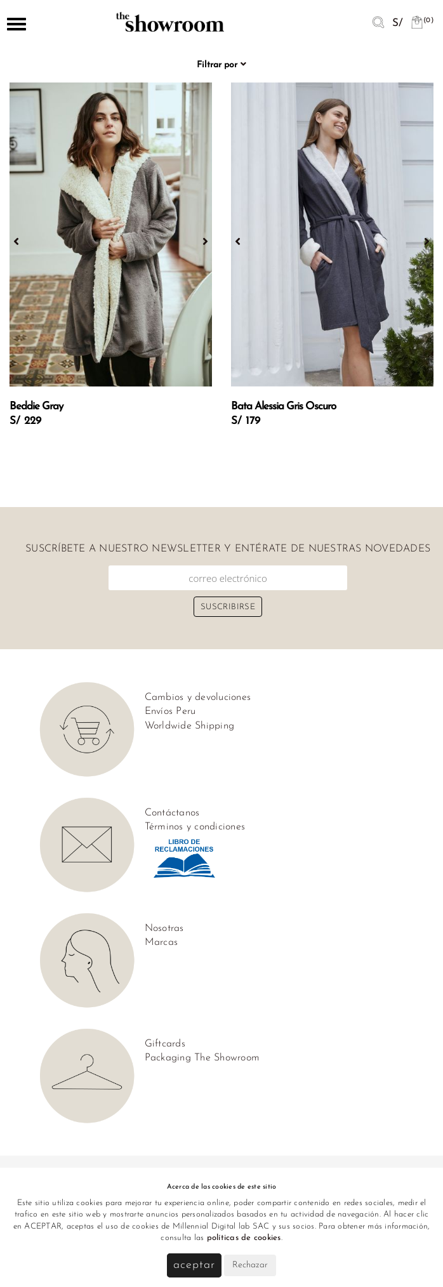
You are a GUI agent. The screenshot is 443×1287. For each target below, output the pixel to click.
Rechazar (250, 1265)
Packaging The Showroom (202, 1058)
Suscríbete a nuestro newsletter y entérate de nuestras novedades (227, 549)
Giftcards (165, 1044)
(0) (422, 21)
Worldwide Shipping (190, 726)
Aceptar (194, 1265)
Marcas (161, 942)
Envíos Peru (170, 711)
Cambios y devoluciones (198, 697)
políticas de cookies (244, 1238)
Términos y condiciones (195, 827)
